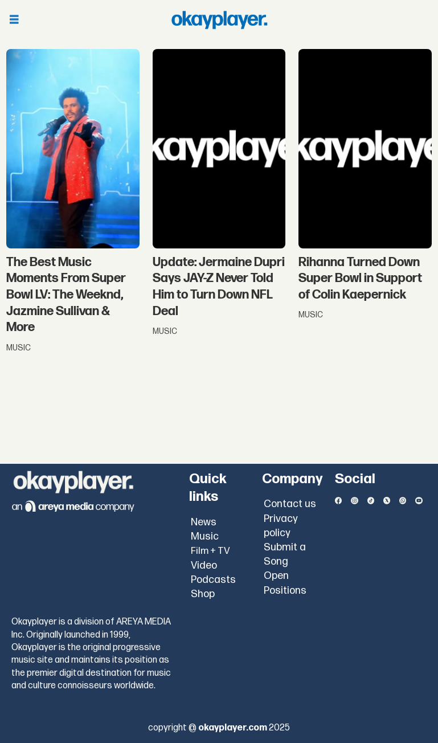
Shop (203, 594)
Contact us (290, 504)
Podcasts (213, 580)
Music (205, 536)
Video (204, 565)
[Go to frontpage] (219, 20)
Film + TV (210, 551)
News (203, 522)
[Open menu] (14, 20)
